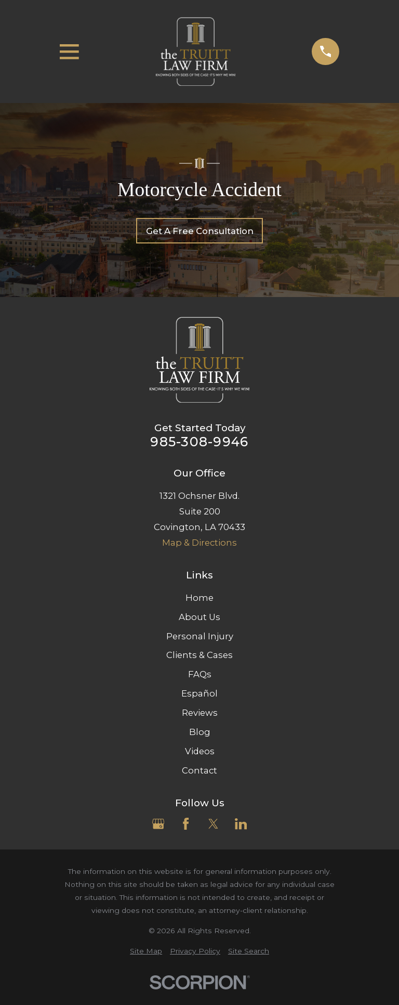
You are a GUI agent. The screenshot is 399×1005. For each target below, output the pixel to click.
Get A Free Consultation (200, 231)
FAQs (199, 674)
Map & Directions (199, 542)
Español (199, 693)
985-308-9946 (199, 441)
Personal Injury (199, 636)
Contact (199, 770)
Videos (200, 751)
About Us (199, 617)
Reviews (200, 712)
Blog (199, 732)
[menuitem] (146, 951)
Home (199, 597)
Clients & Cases (199, 655)
